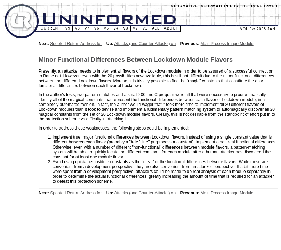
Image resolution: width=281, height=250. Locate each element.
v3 (125, 28)
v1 (145, 28)
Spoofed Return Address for (76, 43)
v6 (96, 28)
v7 (87, 28)
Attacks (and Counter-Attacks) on (145, 43)
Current (51, 28)
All (156, 28)
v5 (106, 28)
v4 (116, 28)
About (171, 28)
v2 (135, 28)
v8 (77, 28)
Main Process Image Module (227, 43)
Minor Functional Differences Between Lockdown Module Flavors (136, 59)
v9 (68, 28)
